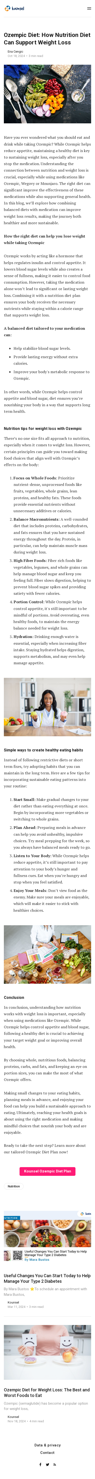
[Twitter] (48, 1465)
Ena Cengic (15, 51)
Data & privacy (47, 1445)
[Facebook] (40, 1465)
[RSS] (55, 1465)
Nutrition (14, 1186)
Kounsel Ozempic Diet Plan (47, 1171)
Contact (47, 1453)
